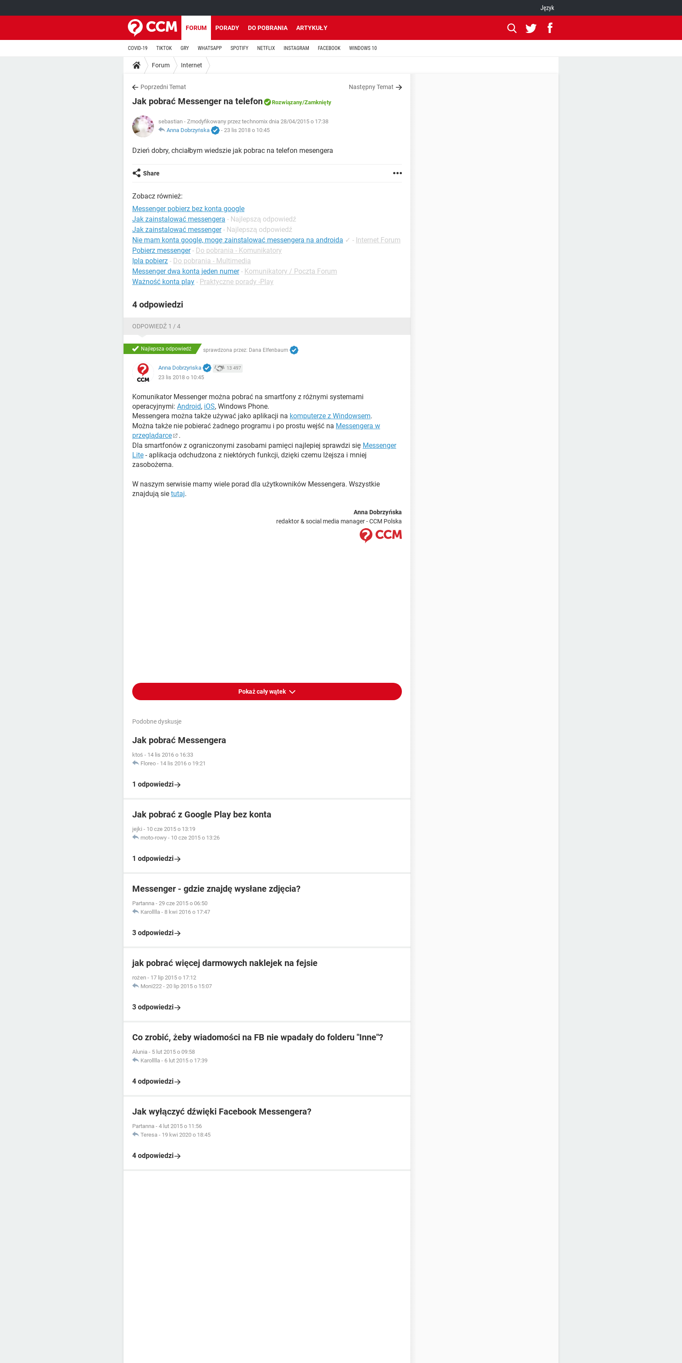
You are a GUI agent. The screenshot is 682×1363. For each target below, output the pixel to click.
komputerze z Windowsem (330, 416)
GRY (185, 48)
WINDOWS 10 (363, 48)
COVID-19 (137, 48)
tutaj (178, 494)
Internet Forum (378, 240)
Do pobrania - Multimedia (212, 261)
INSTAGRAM (296, 48)
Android (189, 406)
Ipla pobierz (150, 261)
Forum (196, 27)
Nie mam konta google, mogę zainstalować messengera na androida (237, 240)
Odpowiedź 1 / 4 (156, 326)
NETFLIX (266, 48)
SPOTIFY (239, 48)
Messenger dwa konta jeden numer (185, 271)
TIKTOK (164, 48)
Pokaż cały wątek (262, 691)
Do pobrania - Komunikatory (239, 250)
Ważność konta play (163, 282)
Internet (191, 65)
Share (151, 173)
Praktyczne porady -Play (237, 282)
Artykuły (312, 27)
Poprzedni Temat (163, 86)
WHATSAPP (209, 48)
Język (547, 7)
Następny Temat (371, 86)
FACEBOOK (329, 48)
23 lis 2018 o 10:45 (247, 130)
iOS (209, 406)
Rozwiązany (287, 102)
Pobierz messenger (161, 250)
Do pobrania (268, 27)
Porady (227, 27)
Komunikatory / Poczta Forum (290, 271)
